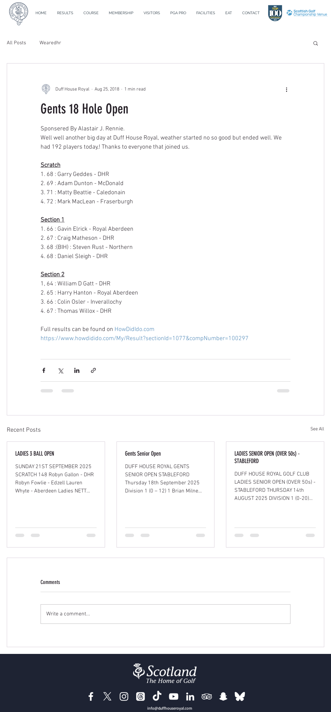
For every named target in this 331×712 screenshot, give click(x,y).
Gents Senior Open (143, 453)
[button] (91, 13)
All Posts (16, 43)
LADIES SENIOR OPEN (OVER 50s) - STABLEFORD (267, 457)
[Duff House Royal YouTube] (173, 696)
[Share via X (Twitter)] (60, 370)
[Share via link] (93, 370)
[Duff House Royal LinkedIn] (190, 696)
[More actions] (286, 89)
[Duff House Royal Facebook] (91, 696)
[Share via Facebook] (44, 370)
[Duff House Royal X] (107, 696)
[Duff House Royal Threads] (140, 696)
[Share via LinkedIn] (77, 370)
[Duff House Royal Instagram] (124, 696)
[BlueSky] (240, 696)
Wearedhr (50, 43)
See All (317, 429)
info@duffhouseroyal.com (169, 708)
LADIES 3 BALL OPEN (34, 453)
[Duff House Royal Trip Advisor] (206, 696)
